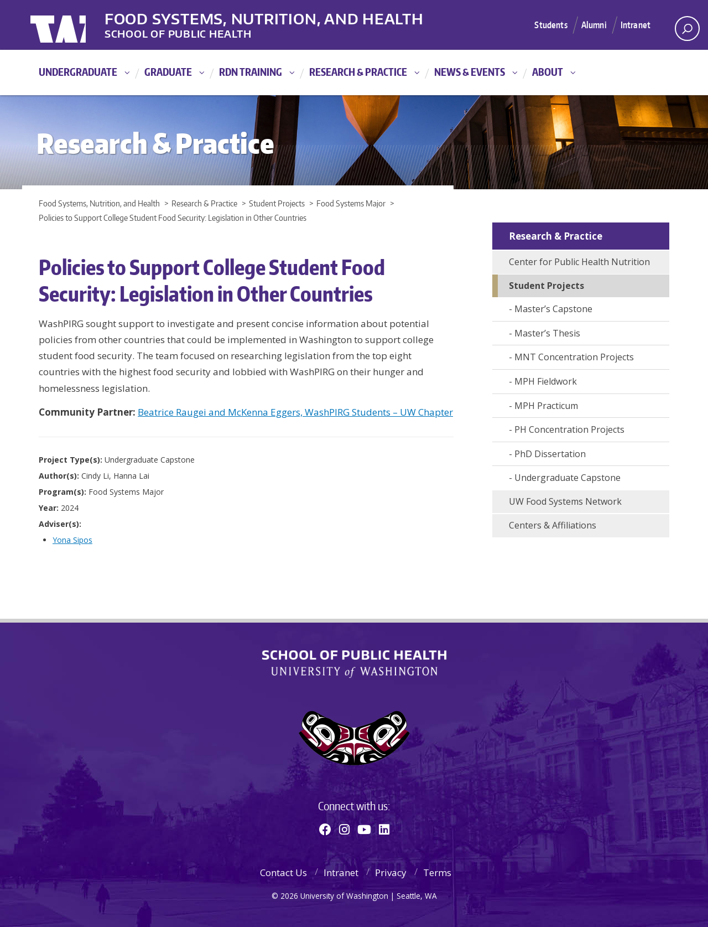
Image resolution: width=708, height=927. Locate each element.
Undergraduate (78, 71)
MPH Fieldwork (545, 381)
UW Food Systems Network (565, 501)
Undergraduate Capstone (567, 478)
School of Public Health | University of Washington (354, 664)
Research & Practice (358, 71)
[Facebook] (325, 829)
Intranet (634, 24)
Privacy (391, 872)
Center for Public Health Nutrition (579, 262)
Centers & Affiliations (552, 525)
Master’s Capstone (553, 309)
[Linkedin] (384, 829)
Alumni (591, 24)
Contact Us (283, 872)
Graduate (168, 71)
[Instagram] (344, 829)
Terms (437, 872)
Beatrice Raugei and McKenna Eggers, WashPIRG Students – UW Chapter (295, 412)
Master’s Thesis (547, 333)
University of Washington (75, 25)
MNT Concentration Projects (574, 357)
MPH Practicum (546, 406)
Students (545, 24)
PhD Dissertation (550, 454)
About (547, 71)
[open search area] (687, 28)
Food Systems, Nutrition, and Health (292, 16)
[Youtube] (364, 829)
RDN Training (250, 71)
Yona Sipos (72, 540)
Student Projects (546, 285)
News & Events (469, 71)
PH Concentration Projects (569, 429)
